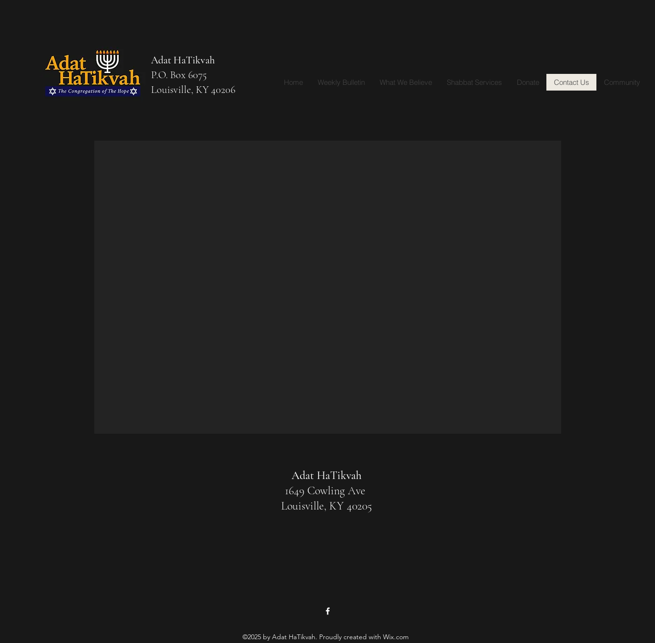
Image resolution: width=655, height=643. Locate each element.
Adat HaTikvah (183, 60)
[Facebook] (328, 611)
